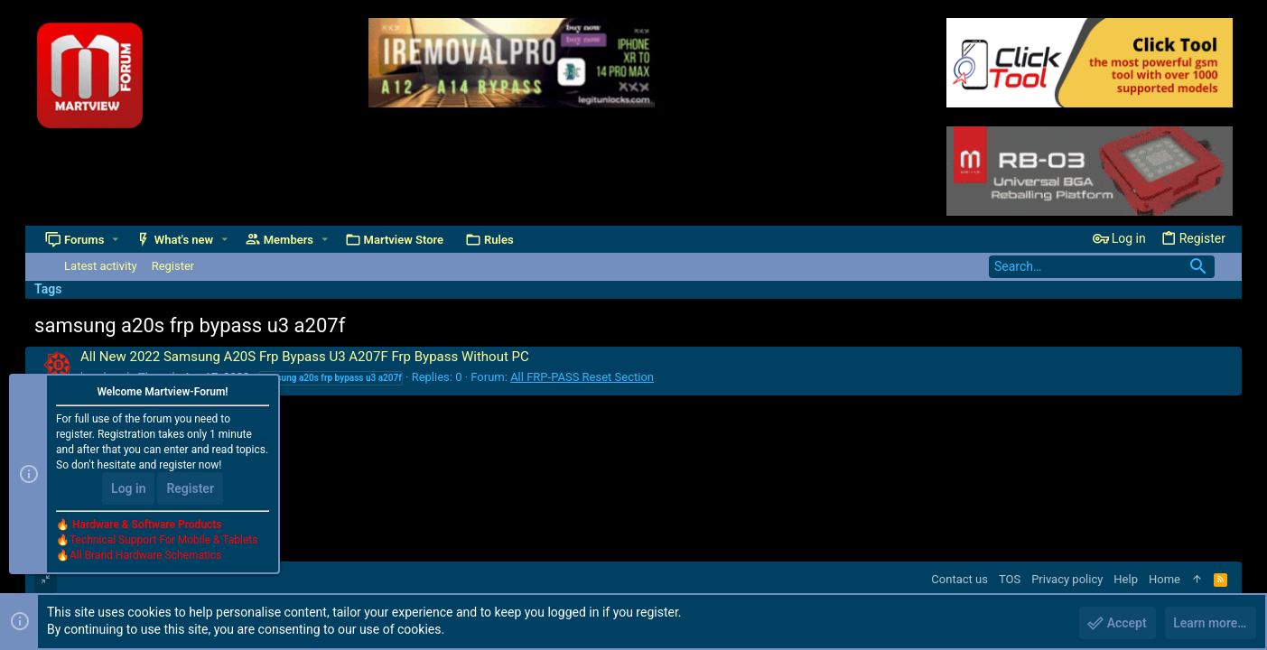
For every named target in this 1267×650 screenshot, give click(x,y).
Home (1164, 579)
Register (190, 489)
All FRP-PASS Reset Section (582, 377)
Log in (128, 489)
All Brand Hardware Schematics (145, 556)
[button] (115, 239)
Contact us (959, 579)
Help (1125, 579)
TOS (1009, 579)
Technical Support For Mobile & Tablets (163, 540)
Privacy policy (1067, 579)
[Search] (1102, 266)
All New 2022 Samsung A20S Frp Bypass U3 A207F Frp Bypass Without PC (304, 356)
